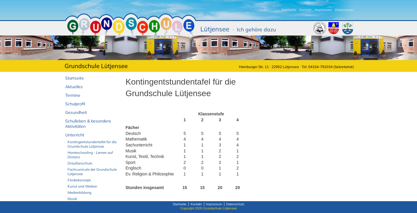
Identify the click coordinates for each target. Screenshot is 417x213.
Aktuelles (74, 86)
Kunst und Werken (82, 186)
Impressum (323, 10)
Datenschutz (344, 10)
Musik (72, 198)
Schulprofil (75, 103)
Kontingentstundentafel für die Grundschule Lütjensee (92, 144)
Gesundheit (76, 112)
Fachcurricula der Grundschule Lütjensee (92, 171)
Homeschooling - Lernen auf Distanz (90, 154)
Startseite (288, 10)
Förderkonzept (79, 180)
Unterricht (74, 135)
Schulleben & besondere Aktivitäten (88, 123)
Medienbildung (79, 192)
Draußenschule (80, 163)
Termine (72, 95)
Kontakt (305, 10)
